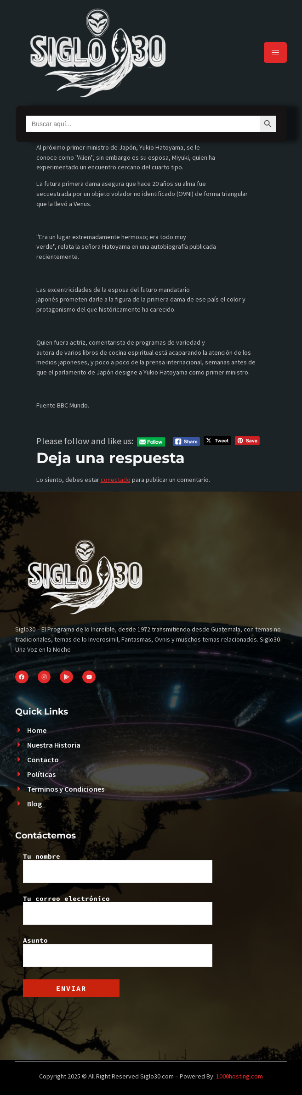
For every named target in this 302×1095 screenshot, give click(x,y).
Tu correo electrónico (117, 910)
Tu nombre (117, 868)
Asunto (117, 952)
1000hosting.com (239, 1076)
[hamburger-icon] (275, 52)
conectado (116, 479)
